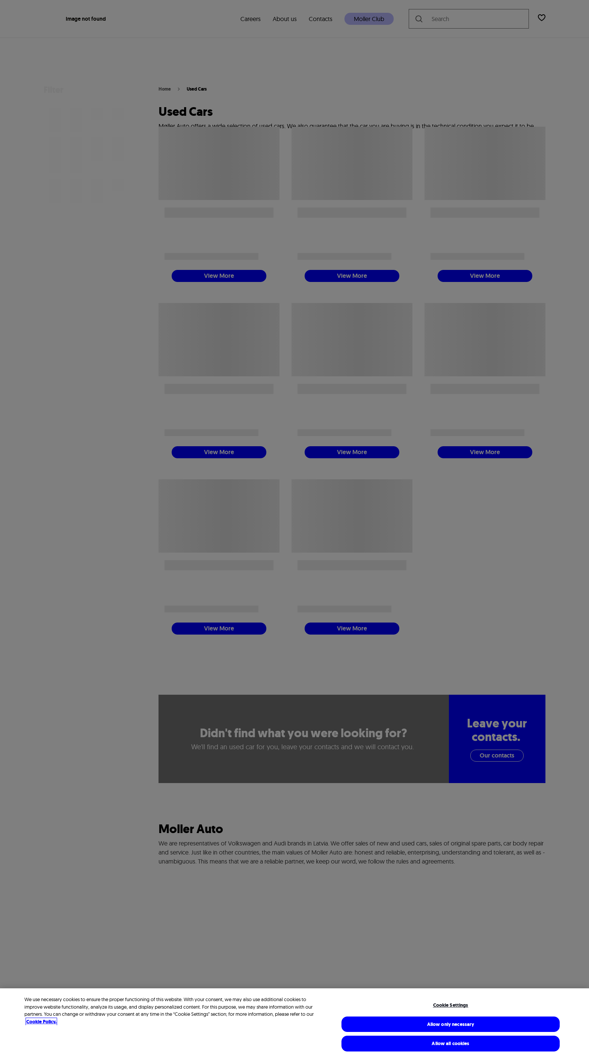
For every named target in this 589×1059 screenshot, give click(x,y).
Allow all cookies (450, 1043)
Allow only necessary (450, 1024)
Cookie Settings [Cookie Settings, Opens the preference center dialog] (450, 1005)
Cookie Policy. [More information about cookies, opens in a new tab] (41, 1021)
